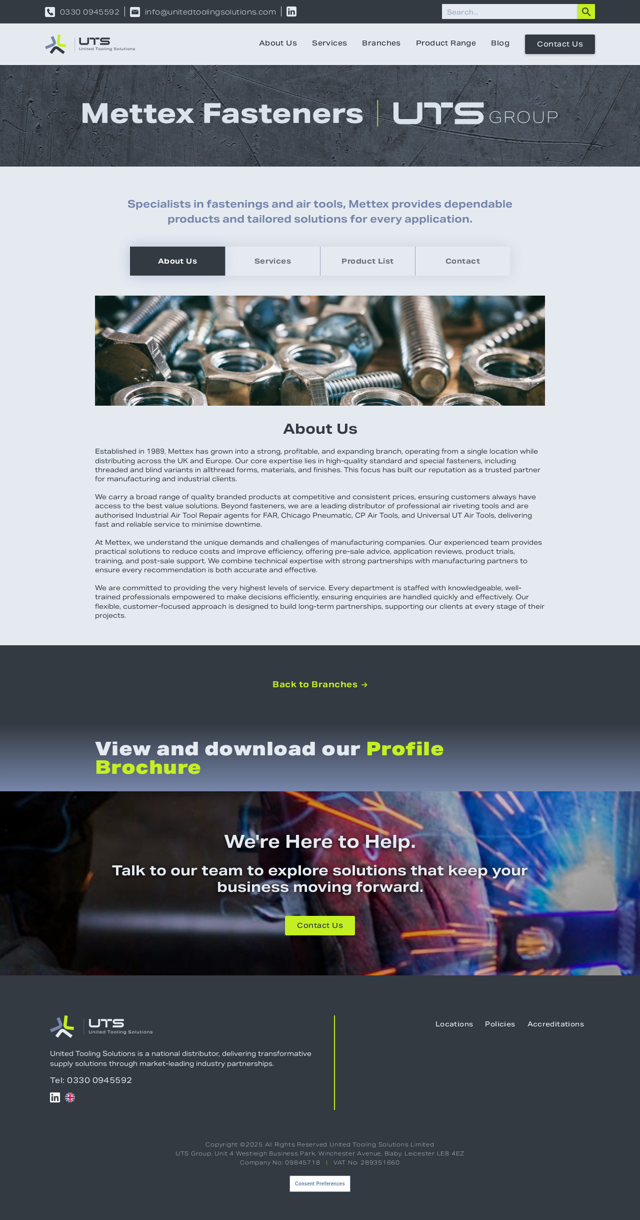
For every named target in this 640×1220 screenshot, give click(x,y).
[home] (90, 44)
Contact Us (560, 45)
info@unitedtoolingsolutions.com (210, 12)
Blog (500, 44)
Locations (455, 1025)
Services (329, 44)
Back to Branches (319, 684)
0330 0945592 (90, 12)
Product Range (446, 44)
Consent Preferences (320, 1183)
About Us (278, 44)
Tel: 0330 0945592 (91, 1080)
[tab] (177, 261)
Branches (381, 44)
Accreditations (556, 1025)
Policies (500, 1025)
